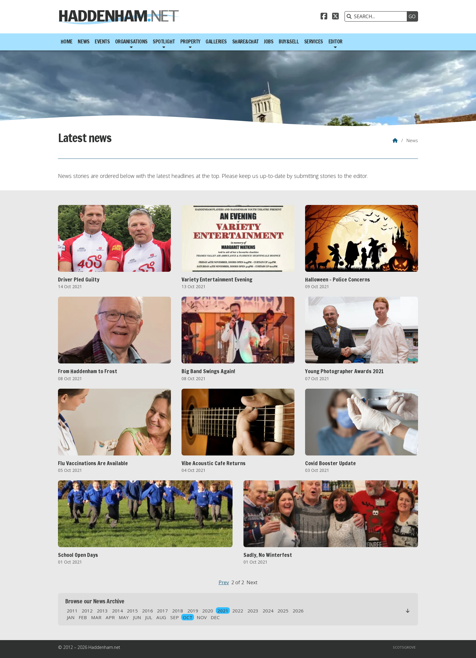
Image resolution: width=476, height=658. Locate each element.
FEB (83, 617)
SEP (174, 617)
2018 (177, 611)
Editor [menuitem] (335, 41)
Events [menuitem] (102, 41)
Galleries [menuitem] (216, 41)
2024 (268, 611)
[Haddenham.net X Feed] (335, 17)
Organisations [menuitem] (131, 41)
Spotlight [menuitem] (164, 41)
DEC (215, 617)
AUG (161, 617)
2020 (207, 611)
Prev (224, 582)
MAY (124, 617)
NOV (202, 617)
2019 (192, 611)
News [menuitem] (83, 41)
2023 (252, 611)
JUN (137, 617)
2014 (117, 611)
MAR (96, 617)
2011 (72, 611)
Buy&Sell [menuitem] (289, 41)
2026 (298, 611)
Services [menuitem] (313, 41)
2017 (162, 611)
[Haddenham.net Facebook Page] (324, 17)
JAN (71, 617)
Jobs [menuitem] (268, 41)
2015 (132, 611)
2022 (237, 611)
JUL (148, 617)
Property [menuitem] (190, 41)
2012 (87, 611)
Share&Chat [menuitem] (245, 41)
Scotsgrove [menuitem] (404, 647)
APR (110, 617)
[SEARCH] (377, 16)
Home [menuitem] (67, 41)
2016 (147, 611)
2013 (102, 611)
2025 (282, 611)
